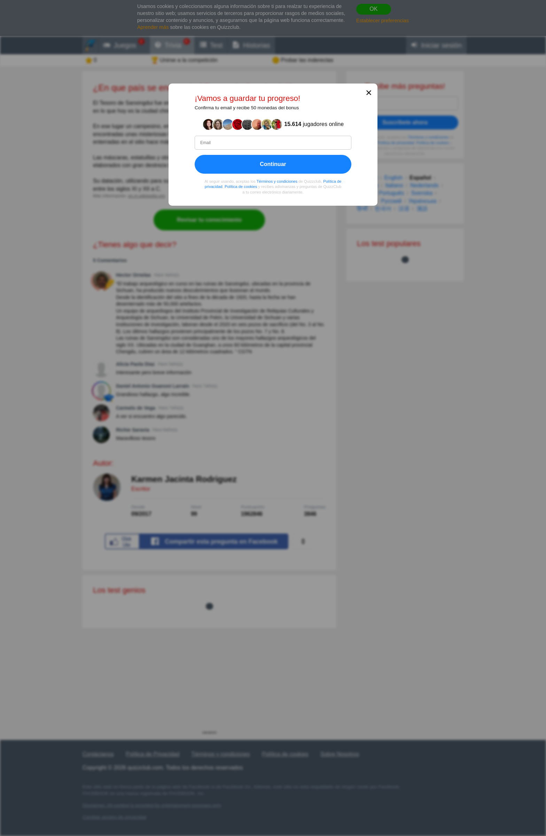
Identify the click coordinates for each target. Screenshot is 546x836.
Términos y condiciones (277, 181)
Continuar (273, 164)
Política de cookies (241, 187)
